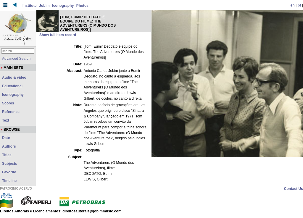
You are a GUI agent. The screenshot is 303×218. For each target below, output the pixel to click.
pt (299, 5)
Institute (29, 6)
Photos (82, 6)
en (293, 5)
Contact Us (293, 189)
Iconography (63, 6)
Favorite (9, 172)
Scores (8, 103)
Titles (7, 155)
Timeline (9, 181)
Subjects (9, 164)
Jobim (44, 6)
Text (5, 120)
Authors (9, 146)
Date (6, 138)
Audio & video (14, 77)
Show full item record (57, 35)
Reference (11, 112)
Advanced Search (16, 58)
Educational (12, 86)
